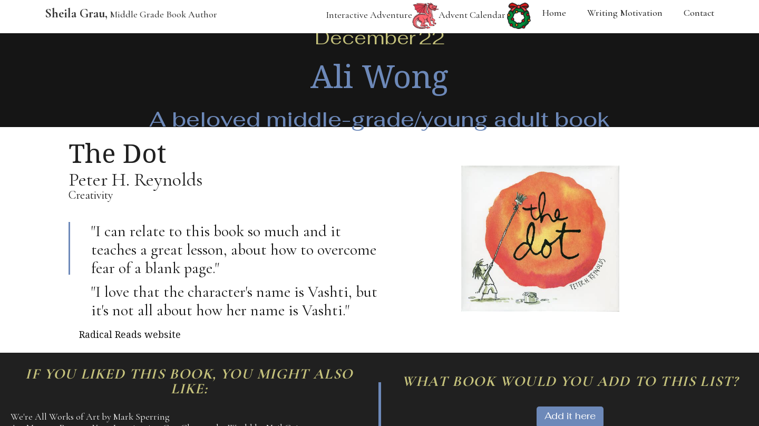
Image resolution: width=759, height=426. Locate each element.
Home (554, 12)
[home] (125, 16)
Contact (699, 12)
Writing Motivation (625, 12)
